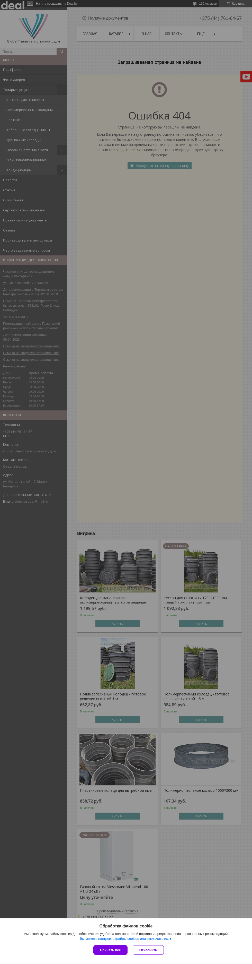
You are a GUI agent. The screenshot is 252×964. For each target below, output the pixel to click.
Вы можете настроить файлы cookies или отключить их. (124, 939)
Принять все (110, 950)
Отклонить (148, 950)
